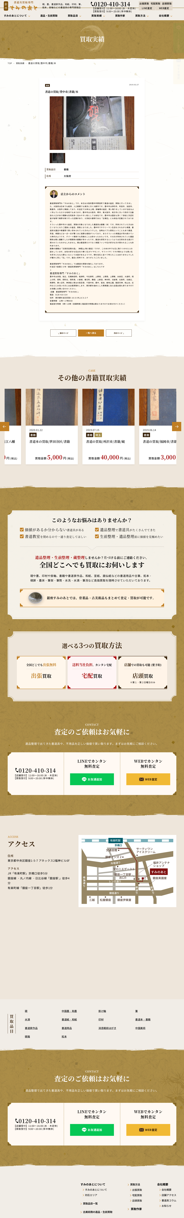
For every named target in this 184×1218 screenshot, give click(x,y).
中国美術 (140, 1027)
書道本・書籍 (143, 1018)
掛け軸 (102, 1010)
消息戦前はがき (108, 1027)
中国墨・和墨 (70, 1010)
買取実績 (20, 63)
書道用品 (67, 1027)
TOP (10, 63)
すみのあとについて (97, 1189)
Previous (4, 425)
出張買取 (139, 1189)
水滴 (27, 1018)
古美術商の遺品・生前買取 (100, 1211)
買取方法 (137, 1183)
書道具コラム (169, 1199)
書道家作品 (32, 1027)
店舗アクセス (169, 1194)
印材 (101, 1018)
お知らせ (166, 1205)
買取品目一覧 (92, 1202)
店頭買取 (139, 1199)
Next (176, 425)
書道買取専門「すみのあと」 (61, 273)
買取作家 (137, 1208)
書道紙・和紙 (70, 1018)
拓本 (64, 1036)
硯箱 (27, 1036)
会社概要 (166, 1189)
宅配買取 (139, 1194)
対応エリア (92, 1194)
